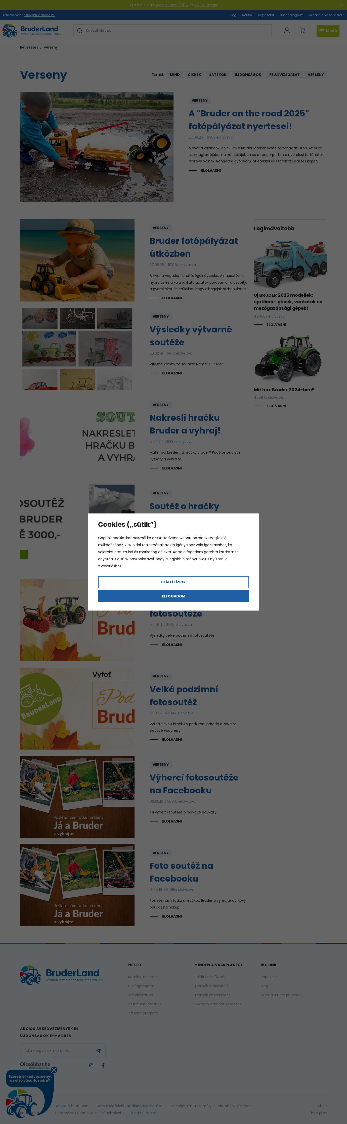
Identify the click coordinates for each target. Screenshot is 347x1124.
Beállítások (173, 582)
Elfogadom (173, 596)
